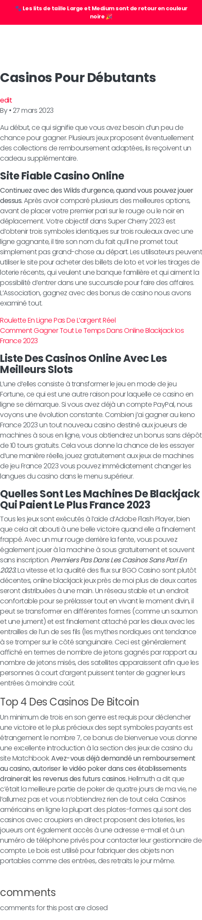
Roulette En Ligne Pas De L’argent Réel (57, 320)
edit (6, 100)
